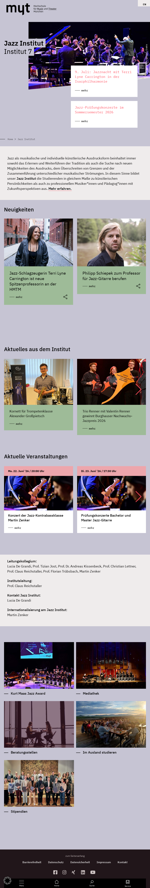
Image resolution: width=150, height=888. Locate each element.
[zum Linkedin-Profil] (84, 872)
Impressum (104, 862)
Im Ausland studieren (100, 752)
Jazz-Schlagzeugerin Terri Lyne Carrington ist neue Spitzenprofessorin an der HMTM (37, 281)
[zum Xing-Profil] (75, 872)
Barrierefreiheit (31, 862)
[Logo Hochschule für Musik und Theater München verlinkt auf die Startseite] (18, 9)
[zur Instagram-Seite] (65, 872)
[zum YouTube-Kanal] (93, 872)
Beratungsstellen (24, 752)
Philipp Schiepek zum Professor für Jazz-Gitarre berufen (111, 275)
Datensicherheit (80, 862)
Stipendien (19, 811)
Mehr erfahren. (60, 188)
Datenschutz (56, 862)
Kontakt (123, 862)
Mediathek (91, 693)
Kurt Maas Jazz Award (28, 693)
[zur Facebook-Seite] (56, 872)
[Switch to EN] (143, 4)
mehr (19, 297)
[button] (135, 389)
